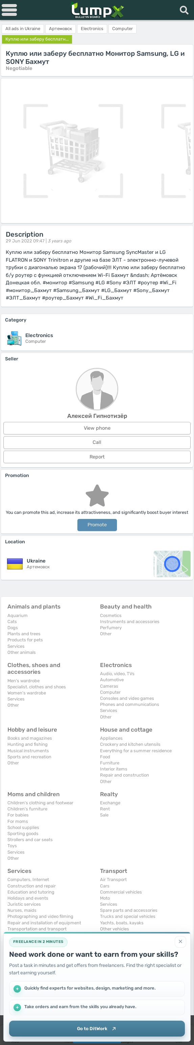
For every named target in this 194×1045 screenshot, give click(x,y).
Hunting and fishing (27, 744)
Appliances (111, 738)
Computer (110, 692)
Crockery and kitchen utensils (130, 744)
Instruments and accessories (130, 621)
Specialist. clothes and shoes (36, 686)
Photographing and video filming (40, 916)
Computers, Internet (28, 879)
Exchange (110, 802)
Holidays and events (27, 898)
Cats (12, 621)
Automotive (112, 679)
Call (97, 442)
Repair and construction (124, 775)
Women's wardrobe (26, 692)
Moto (105, 898)
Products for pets (25, 639)
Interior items (113, 768)
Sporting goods (23, 833)
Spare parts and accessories (128, 910)
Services (16, 646)
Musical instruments (28, 750)
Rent (105, 808)
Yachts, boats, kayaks (122, 922)
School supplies (23, 827)
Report (97, 457)
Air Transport (113, 879)
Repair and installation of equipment (44, 922)
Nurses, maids (22, 910)
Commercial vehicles (121, 892)
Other (106, 633)
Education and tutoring (30, 892)
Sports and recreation (29, 756)
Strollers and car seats (30, 839)
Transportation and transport (37, 928)
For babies (18, 814)
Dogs (12, 627)
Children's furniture (27, 808)
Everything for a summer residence (136, 750)
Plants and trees (24, 633)
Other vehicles (114, 928)
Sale (104, 814)
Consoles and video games (127, 698)
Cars (105, 885)
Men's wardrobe (23, 680)
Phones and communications (129, 704)
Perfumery (111, 627)
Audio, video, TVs (117, 673)
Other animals (21, 652)
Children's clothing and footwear (40, 802)
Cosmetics (111, 615)
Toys (12, 845)
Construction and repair (31, 885)
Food (105, 756)
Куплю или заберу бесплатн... (37, 39)
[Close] (180, 940)
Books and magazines (29, 738)
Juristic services (24, 904)
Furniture (109, 762)
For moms (17, 821)
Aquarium (17, 615)
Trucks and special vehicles (127, 916)
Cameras (109, 686)
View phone (97, 428)
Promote (97, 525)
